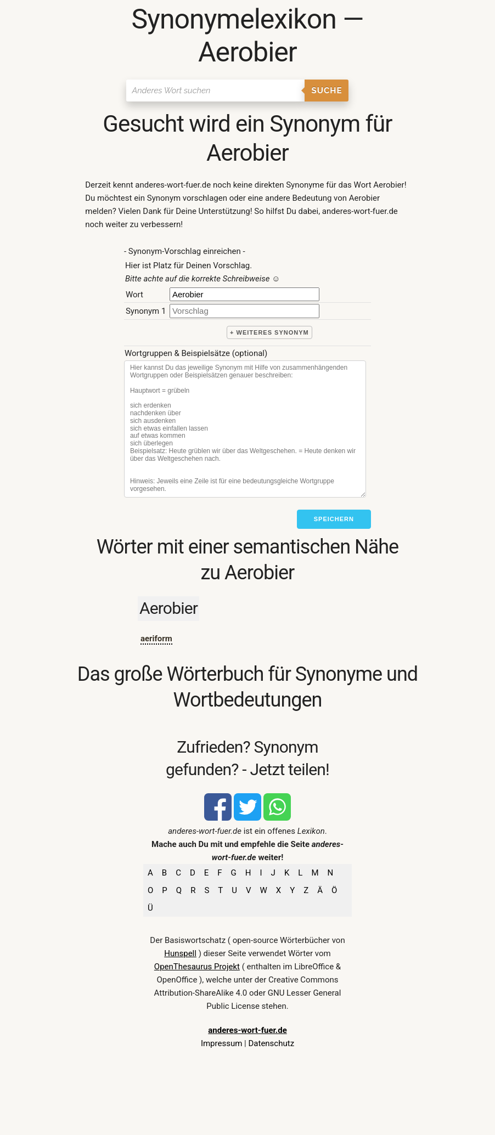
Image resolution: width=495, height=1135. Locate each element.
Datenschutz (271, 1043)
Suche (326, 90)
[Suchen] (215, 90)
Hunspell (180, 953)
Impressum (221, 1043)
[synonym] (244, 311)
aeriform (156, 638)
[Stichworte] (245, 429)
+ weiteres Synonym (269, 332)
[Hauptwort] (244, 294)
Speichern (334, 519)
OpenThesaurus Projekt (197, 967)
